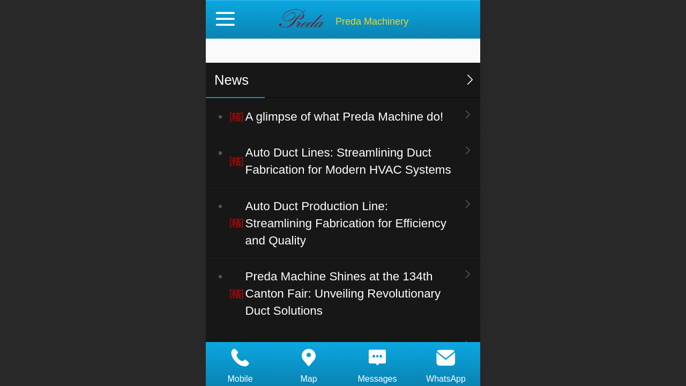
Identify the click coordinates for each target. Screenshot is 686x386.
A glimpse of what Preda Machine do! (344, 116)
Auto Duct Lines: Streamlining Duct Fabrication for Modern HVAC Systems (348, 161)
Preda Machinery (371, 21)
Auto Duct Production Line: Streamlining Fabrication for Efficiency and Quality (345, 223)
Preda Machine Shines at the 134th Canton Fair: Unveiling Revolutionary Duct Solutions (343, 293)
